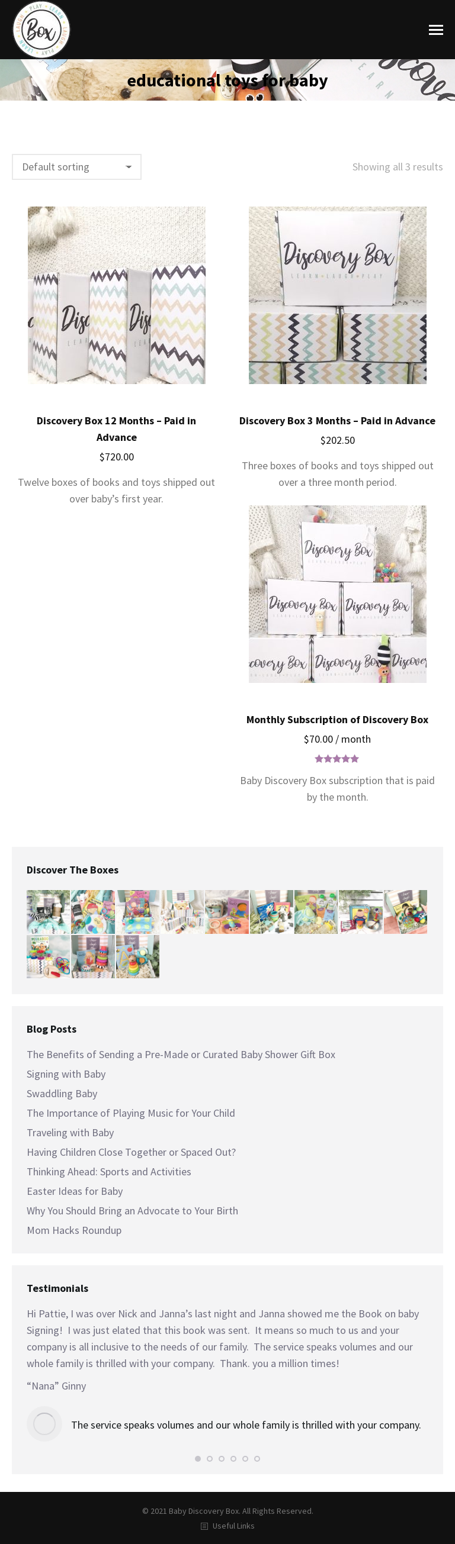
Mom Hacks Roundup (74, 1230)
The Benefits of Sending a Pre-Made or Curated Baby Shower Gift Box (181, 1054)
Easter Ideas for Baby (75, 1191)
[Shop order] (77, 167)
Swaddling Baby (62, 1093)
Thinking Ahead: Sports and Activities (109, 1171)
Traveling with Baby (70, 1132)
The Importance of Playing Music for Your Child (131, 1113)
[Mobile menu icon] (436, 30)
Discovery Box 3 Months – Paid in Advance (337, 420)
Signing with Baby (66, 1074)
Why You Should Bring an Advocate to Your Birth (132, 1210)
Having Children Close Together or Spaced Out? (131, 1152)
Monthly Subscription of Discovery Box (337, 719)
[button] (198, 1459)
